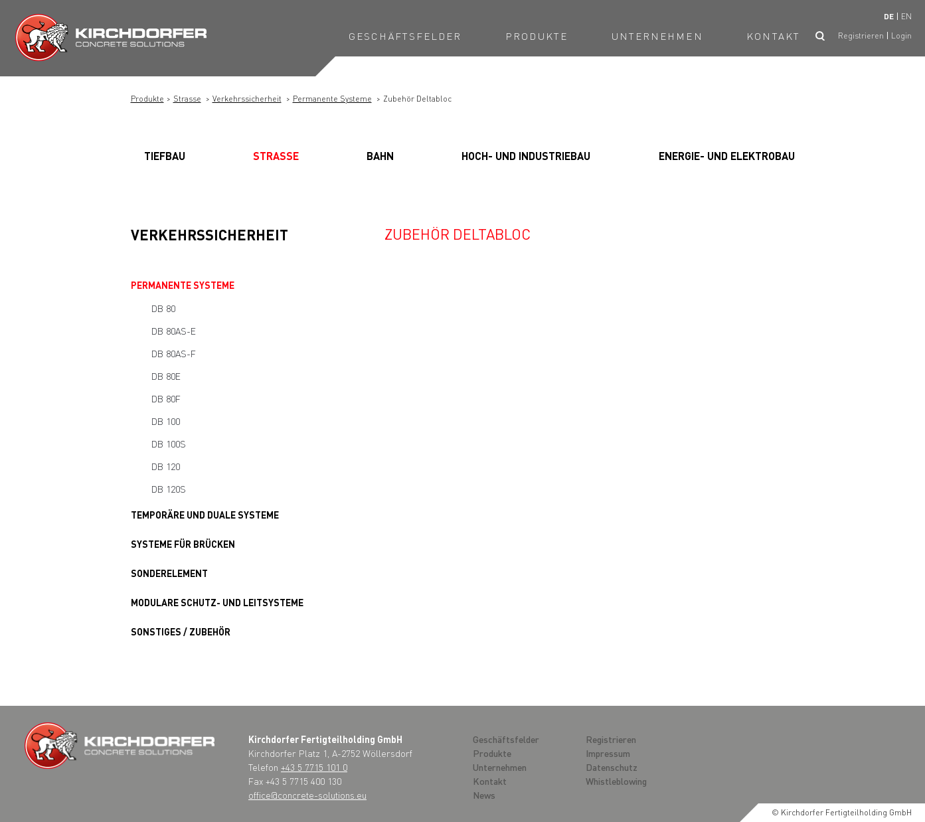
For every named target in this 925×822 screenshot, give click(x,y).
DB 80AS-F (173, 353)
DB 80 (163, 308)
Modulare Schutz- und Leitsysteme (217, 602)
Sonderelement (169, 573)
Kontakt (773, 35)
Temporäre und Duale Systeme (205, 515)
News (484, 795)
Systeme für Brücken (183, 544)
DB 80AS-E (173, 331)
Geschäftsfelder (405, 35)
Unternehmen (657, 35)
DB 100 (165, 421)
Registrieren (861, 36)
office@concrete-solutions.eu (307, 795)
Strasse (187, 99)
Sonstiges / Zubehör (180, 631)
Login (901, 36)
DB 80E (166, 376)
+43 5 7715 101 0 (314, 767)
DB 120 (165, 466)
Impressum (608, 753)
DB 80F (166, 398)
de (889, 16)
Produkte (536, 35)
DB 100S (168, 444)
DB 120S (168, 489)
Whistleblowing (616, 781)
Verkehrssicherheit (247, 99)
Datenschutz (611, 767)
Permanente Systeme (332, 99)
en (906, 16)
